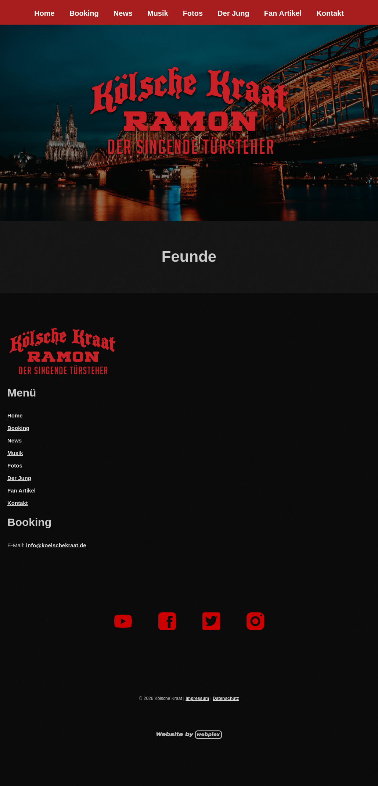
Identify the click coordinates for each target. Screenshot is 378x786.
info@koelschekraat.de (56, 545)
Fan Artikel (283, 13)
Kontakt (329, 13)
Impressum (197, 698)
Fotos (193, 13)
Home (44, 13)
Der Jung (233, 13)
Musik (157, 13)
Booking (84, 13)
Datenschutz (226, 698)
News (123, 13)
